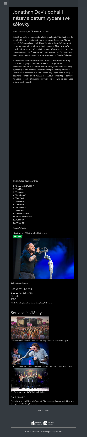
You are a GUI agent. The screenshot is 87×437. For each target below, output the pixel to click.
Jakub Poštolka (16, 303)
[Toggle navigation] (5, 3)
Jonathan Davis (29, 303)
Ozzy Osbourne (46, 303)
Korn (37, 303)
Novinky (23, 32)
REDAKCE (39, 411)
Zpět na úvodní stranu (19, 283)
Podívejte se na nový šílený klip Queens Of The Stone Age (33, 401)
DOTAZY (48, 411)
